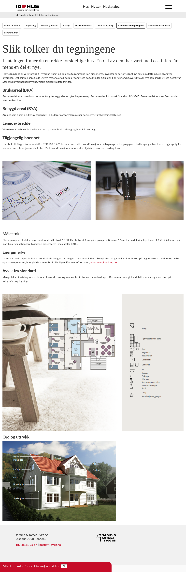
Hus (86, 6)
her (57, 566)
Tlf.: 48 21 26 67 (26, 544)
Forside (22, 15)
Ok (64, 566)
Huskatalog (111, 6)
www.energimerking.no (103, 262)
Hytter (96, 6)
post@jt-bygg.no (50, 544)
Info (31, 15)
